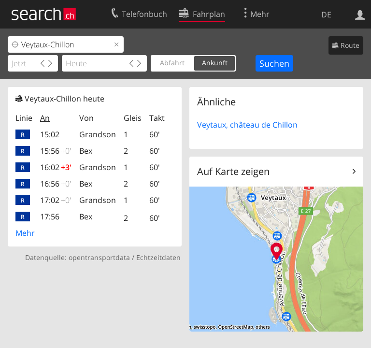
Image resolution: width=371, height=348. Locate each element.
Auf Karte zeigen (233, 171)
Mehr (25, 233)
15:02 (49, 134)
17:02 (55, 200)
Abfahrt (172, 62)
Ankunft (215, 62)
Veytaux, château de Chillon (247, 124)
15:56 (55, 150)
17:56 (49, 216)
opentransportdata (99, 257)
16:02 (55, 167)
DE (326, 14)
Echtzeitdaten (158, 257)
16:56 (55, 183)
